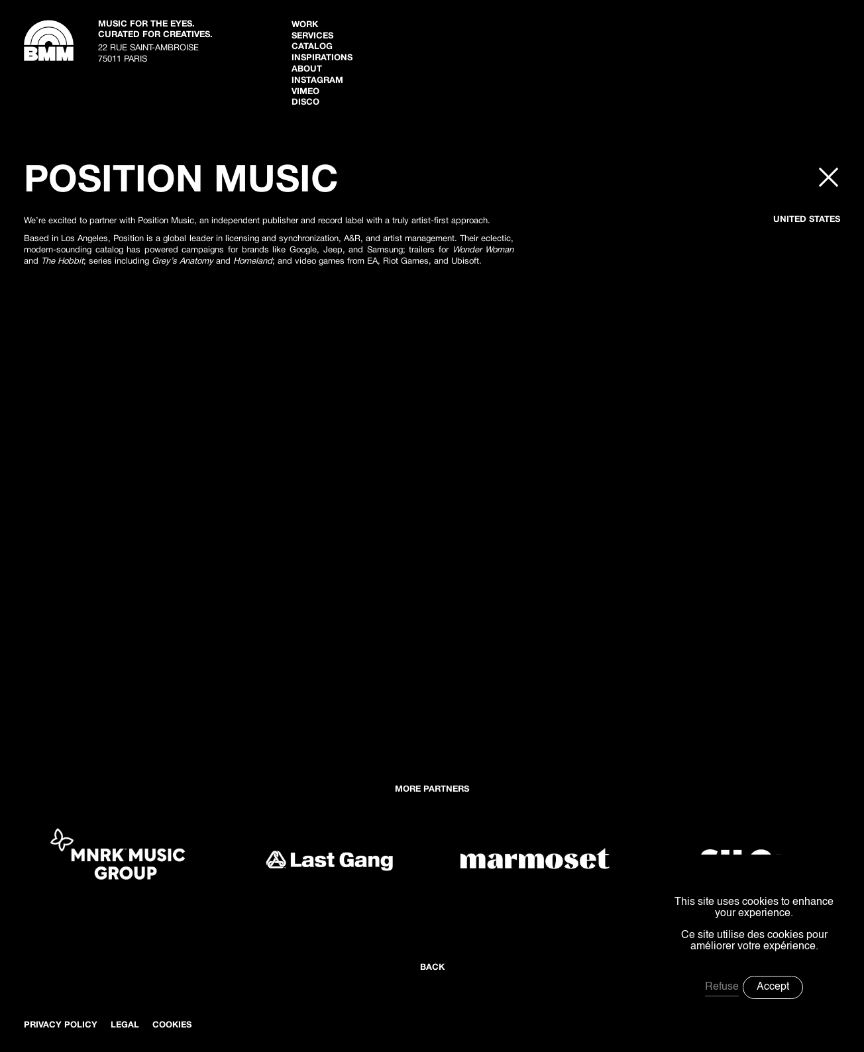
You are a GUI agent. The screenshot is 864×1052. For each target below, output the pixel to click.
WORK (305, 25)
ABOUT (307, 70)
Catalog (312, 47)
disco (305, 103)
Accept (773, 987)
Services (312, 36)
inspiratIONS (322, 58)
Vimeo (305, 92)
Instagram (317, 81)
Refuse (722, 987)
